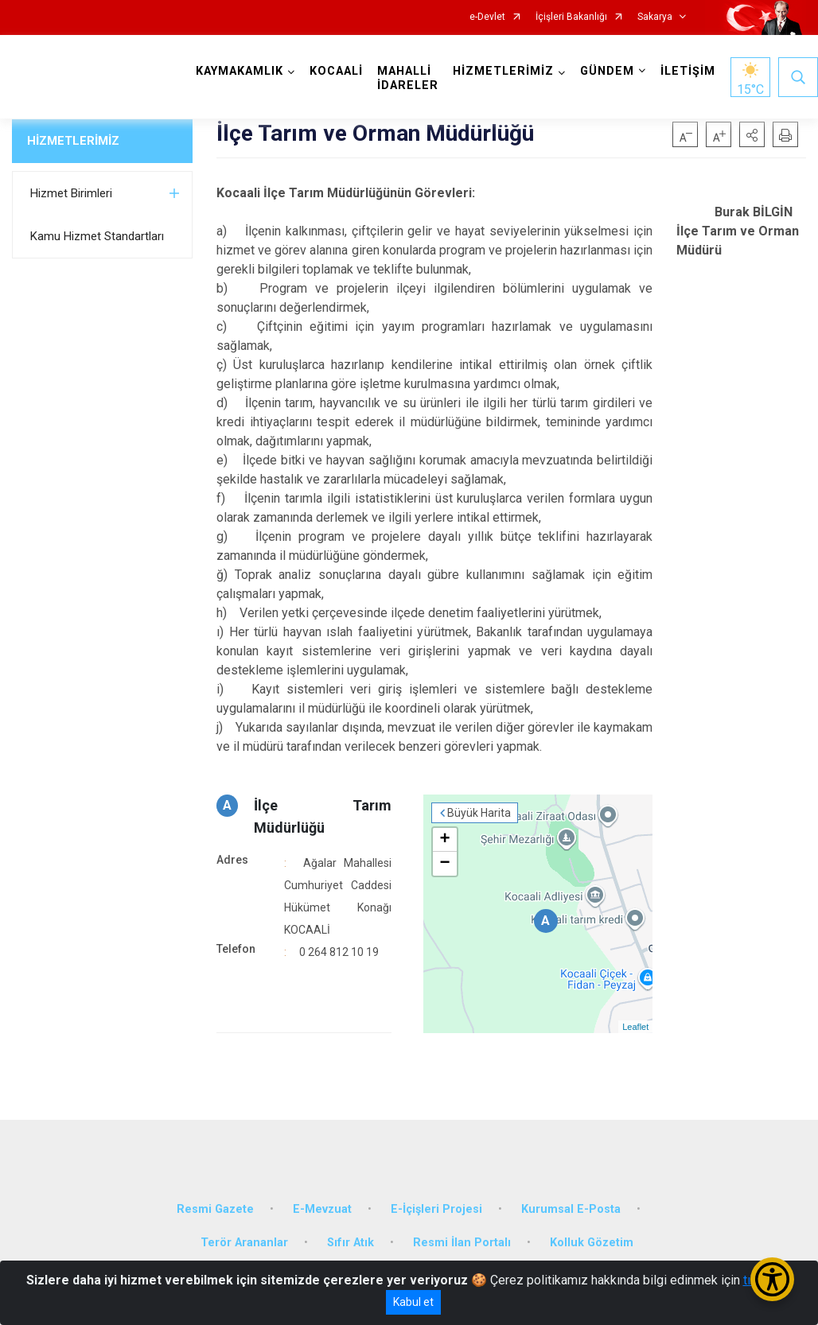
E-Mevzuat (322, 1209)
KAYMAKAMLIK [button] (239, 71)
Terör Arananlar (244, 1242)
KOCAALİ (336, 71)
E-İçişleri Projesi (436, 1209)
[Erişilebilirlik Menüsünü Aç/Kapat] (772, 1279)
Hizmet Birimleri (71, 193)
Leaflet (635, 1027)
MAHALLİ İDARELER (407, 78)
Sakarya (654, 17)
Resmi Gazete (215, 1209)
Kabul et (413, 1302)
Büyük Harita (479, 812)
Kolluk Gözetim (591, 1242)
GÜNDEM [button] (607, 71)
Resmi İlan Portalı (462, 1242)
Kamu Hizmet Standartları (97, 236)
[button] (752, 134)
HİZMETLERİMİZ (73, 141)
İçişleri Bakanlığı (571, 17)
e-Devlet (487, 17)
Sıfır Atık (350, 1242)
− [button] (445, 864)
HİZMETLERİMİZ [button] (503, 71)
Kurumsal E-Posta (571, 1209)
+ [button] (445, 840)
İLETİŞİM (687, 71)
